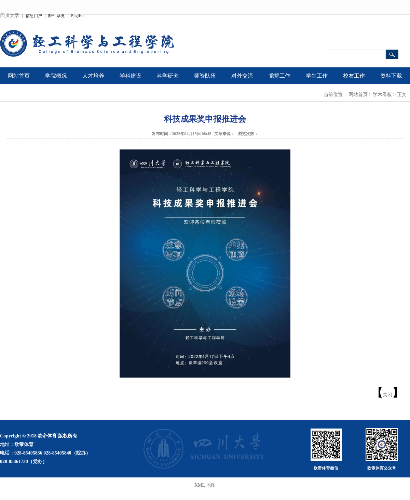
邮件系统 (56, 15)
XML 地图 (205, 485)
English (77, 15)
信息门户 (34, 15)
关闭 (387, 394)
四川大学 (9, 15)
